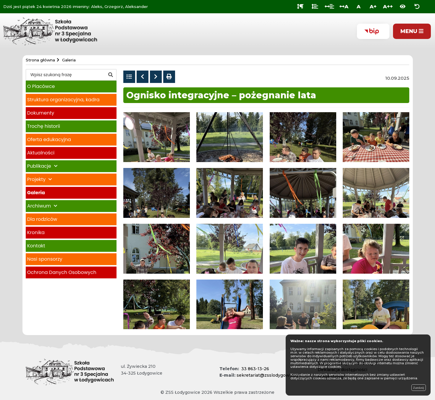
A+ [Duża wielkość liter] (373, 6)
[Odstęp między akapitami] (300, 6)
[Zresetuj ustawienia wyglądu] (417, 6)
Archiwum (39, 206)
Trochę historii (43, 126)
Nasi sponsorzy (44, 259)
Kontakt (36, 245)
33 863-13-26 (255, 368)
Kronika (36, 232)
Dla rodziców (42, 219)
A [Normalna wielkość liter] (358, 6)
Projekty (36, 179)
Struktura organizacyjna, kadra (63, 99)
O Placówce (41, 86)
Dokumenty (40, 113)
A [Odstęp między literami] (343, 6)
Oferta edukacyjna (49, 139)
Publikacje (39, 166)
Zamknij (418, 387)
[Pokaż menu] (412, 31)
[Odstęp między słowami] (329, 6)
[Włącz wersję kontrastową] (402, 6)
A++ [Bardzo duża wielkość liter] (388, 6)
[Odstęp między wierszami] (314, 6)
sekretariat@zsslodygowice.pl (269, 375)
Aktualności (40, 152)
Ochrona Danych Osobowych (61, 272)
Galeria (36, 192)
